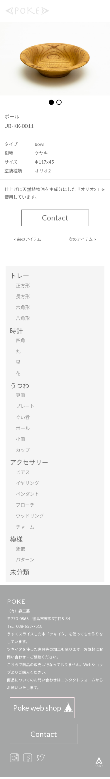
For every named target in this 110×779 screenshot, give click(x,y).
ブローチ (25, 505)
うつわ (19, 386)
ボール (23, 428)
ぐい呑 (23, 417)
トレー (19, 276)
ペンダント (27, 494)
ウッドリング (30, 515)
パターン (25, 559)
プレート (25, 406)
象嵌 (20, 548)
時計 (16, 331)
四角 (20, 340)
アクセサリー (29, 462)
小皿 (20, 439)
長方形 (23, 296)
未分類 (19, 572)
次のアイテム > (83, 239)
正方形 (23, 285)
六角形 (23, 307)
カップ (23, 450)
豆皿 (20, 395)
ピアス (23, 472)
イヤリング (27, 483)
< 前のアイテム (27, 239)
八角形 (23, 318)
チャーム (25, 527)
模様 (16, 539)
